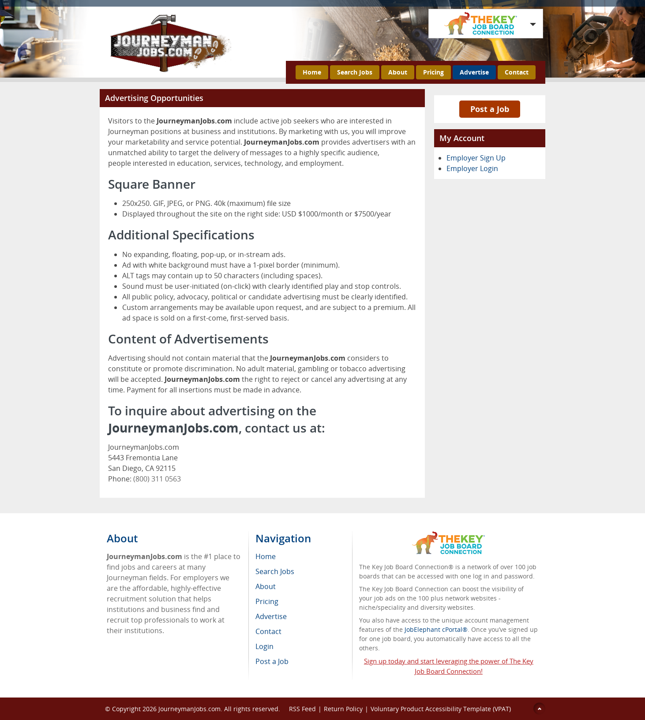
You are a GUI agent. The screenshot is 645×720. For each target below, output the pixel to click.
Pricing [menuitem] (266, 601)
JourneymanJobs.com (189, 709)
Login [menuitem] (264, 646)
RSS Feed (302, 709)
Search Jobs (354, 72)
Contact (517, 72)
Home (312, 72)
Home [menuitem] (265, 556)
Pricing (433, 72)
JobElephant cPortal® (436, 629)
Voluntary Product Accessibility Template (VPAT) (441, 709)
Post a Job (489, 109)
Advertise (474, 72)
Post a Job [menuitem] (272, 661)
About (397, 72)
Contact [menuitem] (268, 631)
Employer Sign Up (476, 158)
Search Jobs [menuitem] (274, 571)
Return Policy (343, 709)
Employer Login (472, 168)
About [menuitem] (265, 586)
